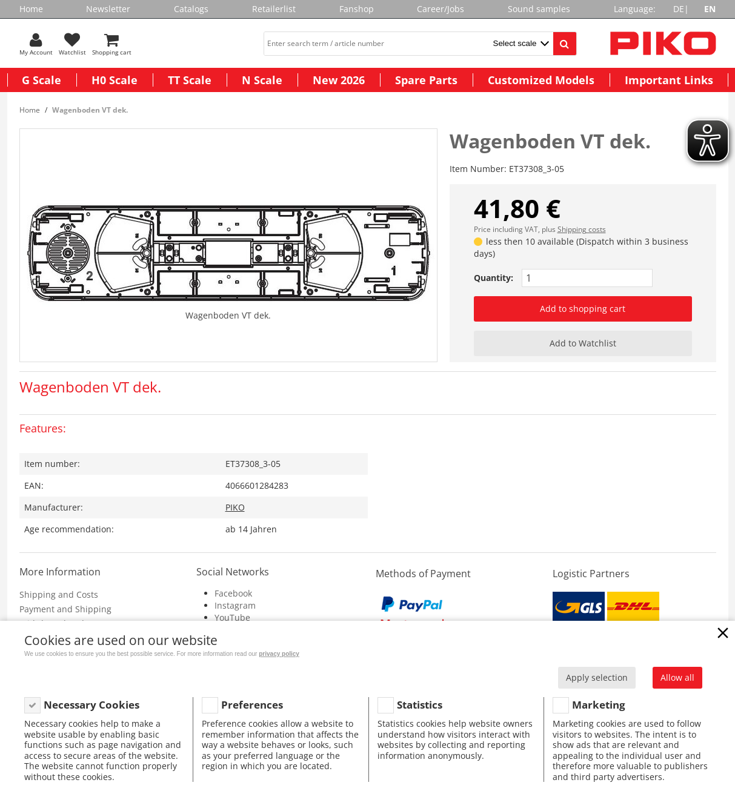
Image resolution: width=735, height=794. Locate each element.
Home (31, 9)
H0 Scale (114, 80)
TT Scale (189, 80)
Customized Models (541, 80)
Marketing (598, 705)
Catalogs (191, 9)
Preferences (252, 705)
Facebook (233, 593)
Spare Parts (426, 80)
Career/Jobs (440, 9)
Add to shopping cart (582, 308)
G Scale (41, 80)
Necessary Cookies (91, 705)
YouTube (232, 617)
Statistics (419, 705)
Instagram (235, 605)
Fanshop (356, 9)
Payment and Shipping (65, 609)
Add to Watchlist (583, 343)
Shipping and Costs (58, 594)
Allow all (677, 677)
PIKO (235, 507)
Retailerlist (274, 9)
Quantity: (493, 277)
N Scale (262, 80)
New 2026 (339, 80)
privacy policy (279, 653)
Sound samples (539, 9)
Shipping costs (581, 229)
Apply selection (597, 677)
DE (678, 9)
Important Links (669, 80)
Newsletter (108, 9)
